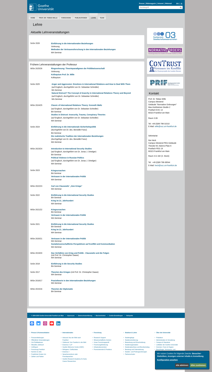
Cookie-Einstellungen (116, 315)
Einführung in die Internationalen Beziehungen (72, 43)
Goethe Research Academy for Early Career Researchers (75, 360)
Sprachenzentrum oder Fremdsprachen (70, 355)
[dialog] (182, 360)
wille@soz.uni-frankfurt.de (166, 126)
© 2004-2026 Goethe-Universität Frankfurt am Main (47, 315)
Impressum (70, 315)
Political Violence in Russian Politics (67, 158)
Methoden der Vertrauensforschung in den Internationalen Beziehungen (83, 49)
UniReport (34, 347)
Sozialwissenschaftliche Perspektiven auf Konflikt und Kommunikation (83, 244)
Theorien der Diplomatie (62, 289)
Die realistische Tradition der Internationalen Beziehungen (77, 136)
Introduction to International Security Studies (71, 149)
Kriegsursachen (58, 170)
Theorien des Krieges (60, 272)
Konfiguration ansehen (167, 360)
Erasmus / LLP (67, 345)
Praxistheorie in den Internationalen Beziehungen (73, 281)
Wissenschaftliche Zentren (102, 340)
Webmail (168, 3)
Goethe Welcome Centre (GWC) (73, 347)
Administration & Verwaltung (165, 340)
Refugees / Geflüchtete (70, 349)
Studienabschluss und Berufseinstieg (137, 347)
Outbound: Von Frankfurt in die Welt (74, 342)
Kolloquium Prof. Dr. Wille (62, 74)
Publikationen (81, 18)
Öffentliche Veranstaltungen (40, 340)
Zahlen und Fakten (37, 356)
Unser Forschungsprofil (101, 342)
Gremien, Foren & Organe (164, 347)
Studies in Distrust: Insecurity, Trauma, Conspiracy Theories (78, 115)
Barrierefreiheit (100, 315)
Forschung (66, 18)
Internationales (68, 332)
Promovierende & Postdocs (103, 349)
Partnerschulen (130, 354)
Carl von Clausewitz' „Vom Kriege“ (66, 186)
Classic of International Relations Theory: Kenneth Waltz (76, 105)
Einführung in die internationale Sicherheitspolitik (73, 127)
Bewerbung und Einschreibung (135, 342)
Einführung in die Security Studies (66, 264)
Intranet (160, 3)
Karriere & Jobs (36, 352)
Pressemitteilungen (37, 337)
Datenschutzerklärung (85, 315)
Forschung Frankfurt (38, 349)
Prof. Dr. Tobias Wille (48, 18)
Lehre (93, 18)
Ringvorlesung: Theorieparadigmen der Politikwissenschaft (78, 68)
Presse (141, 3)
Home (33, 18)
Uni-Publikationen (37, 342)
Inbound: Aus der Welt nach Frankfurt (72, 339)
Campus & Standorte (163, 342)
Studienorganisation (131, 345)
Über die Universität (163, 332)
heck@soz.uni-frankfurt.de (166, 165)
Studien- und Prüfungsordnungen (136, 352)
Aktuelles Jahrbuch (37, 345)
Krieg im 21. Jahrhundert (62, 201)
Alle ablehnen (182, 365)
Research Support (100, 337)
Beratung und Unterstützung (134, 349)
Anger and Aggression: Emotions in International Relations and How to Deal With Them (91, 84)
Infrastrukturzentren (100, 347)
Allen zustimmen (198, 365)
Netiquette (129, 315)
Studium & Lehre (131, 332)
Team (102, 18)
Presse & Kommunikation (40, 332)
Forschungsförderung (101, 345)
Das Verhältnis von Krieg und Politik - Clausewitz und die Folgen (80, 253)
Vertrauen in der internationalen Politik (68, 176)
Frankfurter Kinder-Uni (38, 354)
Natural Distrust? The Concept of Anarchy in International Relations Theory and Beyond (91, 93)
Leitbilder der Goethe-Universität (167, 345)
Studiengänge (129, 337)
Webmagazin (151, 3)
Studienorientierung (131, 340)
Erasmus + (66, 352)
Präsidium (159, 337)
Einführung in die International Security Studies (72, 195)
